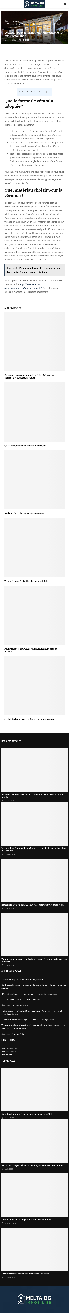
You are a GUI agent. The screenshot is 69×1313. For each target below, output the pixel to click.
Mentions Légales (9, 1048)
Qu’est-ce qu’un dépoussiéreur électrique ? (25, 445)
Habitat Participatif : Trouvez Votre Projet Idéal (22, 979)
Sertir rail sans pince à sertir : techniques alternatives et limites (32, 1165)
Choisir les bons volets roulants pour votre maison (29, 719)
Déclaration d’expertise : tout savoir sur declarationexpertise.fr (29, 994)
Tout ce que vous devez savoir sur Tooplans (20, 999)
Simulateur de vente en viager (14, 1005)
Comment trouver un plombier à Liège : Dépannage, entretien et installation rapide (29, 376)
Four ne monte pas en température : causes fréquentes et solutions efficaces (34, 960)
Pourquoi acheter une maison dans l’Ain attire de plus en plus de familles (32, 795)
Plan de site (6, 1054)
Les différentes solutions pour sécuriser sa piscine (26, 1274)
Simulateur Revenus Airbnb (13, 1034)
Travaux (7, 29)
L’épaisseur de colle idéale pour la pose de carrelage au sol (27, 1019)
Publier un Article (9, 1051)
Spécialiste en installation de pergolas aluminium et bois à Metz (32, 905)
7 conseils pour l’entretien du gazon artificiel (26, 581)
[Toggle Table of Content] (45, 92)
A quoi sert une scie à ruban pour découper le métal (26, 1114)
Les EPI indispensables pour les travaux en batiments (27, 1219)
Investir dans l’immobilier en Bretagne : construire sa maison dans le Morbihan (33, 849)
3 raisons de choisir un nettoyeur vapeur (24, 513)
